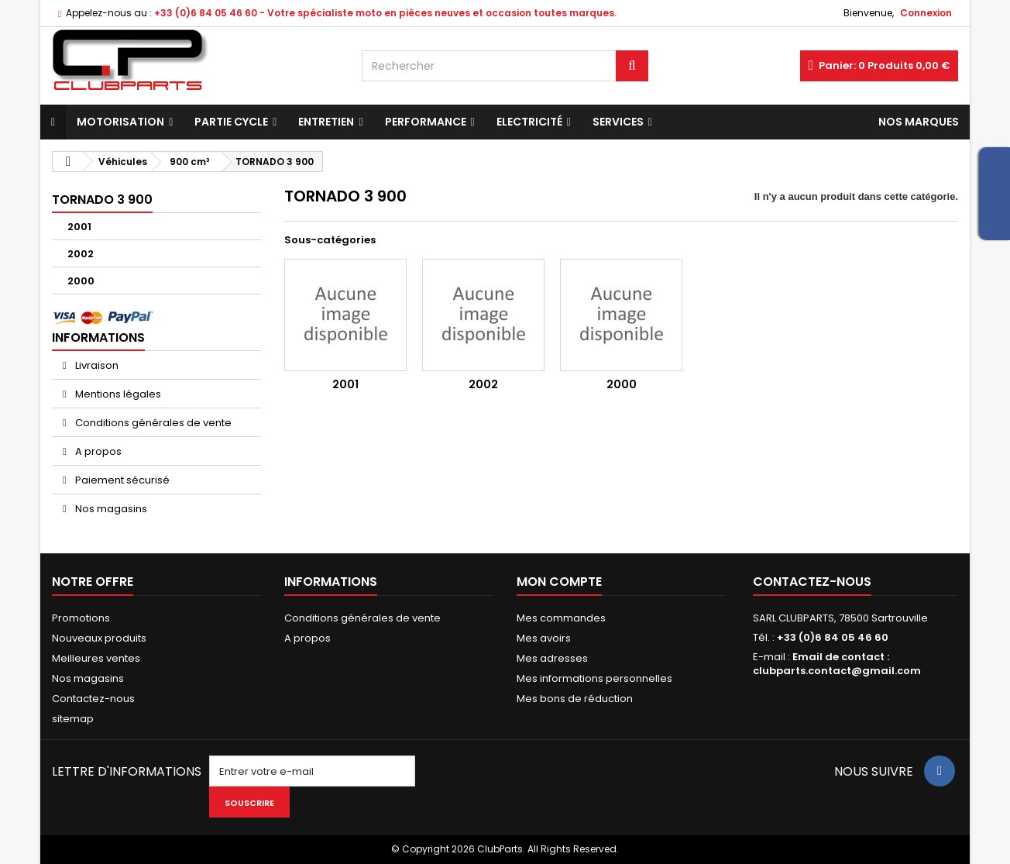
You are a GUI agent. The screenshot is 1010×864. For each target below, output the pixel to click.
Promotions (81, 618)
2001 (79, 226)
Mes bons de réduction (575, 698)
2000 (80, 281)
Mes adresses (552, 658)
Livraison (96, 365)
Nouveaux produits (99, 638)
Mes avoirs (544, 638)
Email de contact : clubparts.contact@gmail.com (837, 663)
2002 (80, 253)
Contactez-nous (93, 698)
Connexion (926, 12)
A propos (97, 451)
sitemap (73, 718)
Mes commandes (561, 618)
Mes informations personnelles (594, 678)
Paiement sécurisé (121, 480)
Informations (98, 337)
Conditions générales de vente (152, 422)
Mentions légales (117, 394)
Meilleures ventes (96, 658)
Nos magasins (110, 508)
